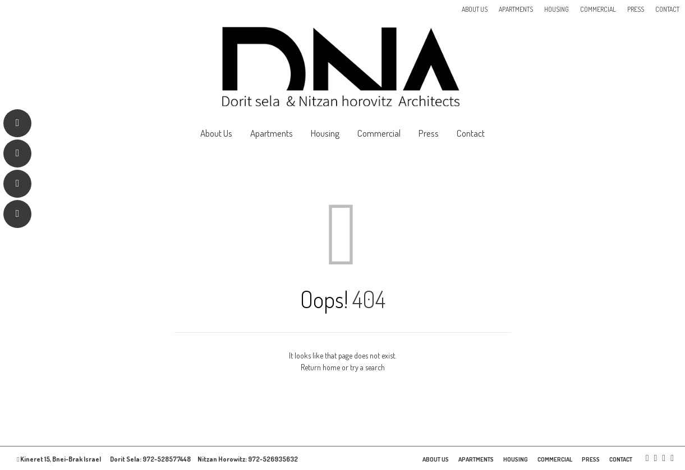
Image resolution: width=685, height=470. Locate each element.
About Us (475, 9)
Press (635, 9)
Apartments (516, 9)
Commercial (598, 9)
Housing (556, 9)
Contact (667, 9)
